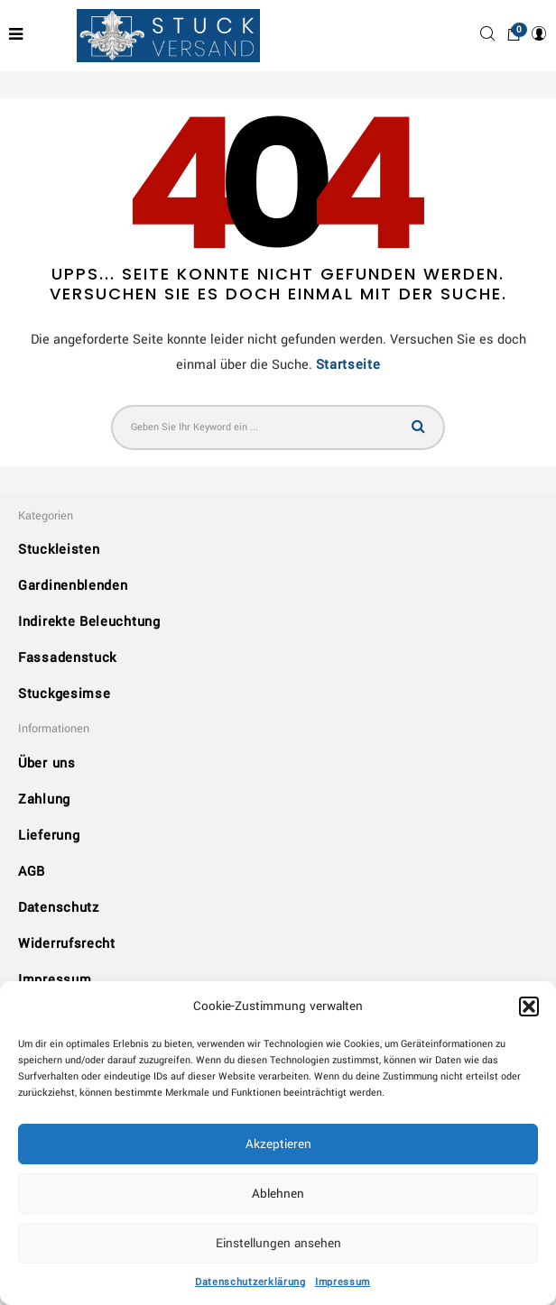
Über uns (47, 763)
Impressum (342, 1282)
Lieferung (48, 835)
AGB (31, 871)
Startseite (348, 364)
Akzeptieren (278, 1144)
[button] (529, 1006)
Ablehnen (278, 1193)
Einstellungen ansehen (278, 1243)
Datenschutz (58, 907)
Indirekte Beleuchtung (89, 621)
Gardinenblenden (73, 585)
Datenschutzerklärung (250, 1282)
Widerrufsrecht (67, 943)
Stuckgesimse (64, 694)
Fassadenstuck (67, 657)
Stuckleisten (58, 549)
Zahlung (44, 799)
